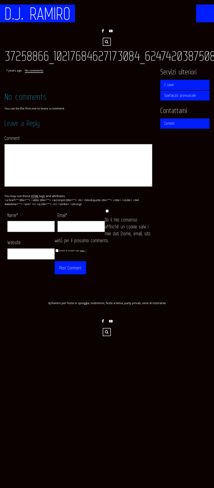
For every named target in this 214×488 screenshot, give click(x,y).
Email (62, 215)
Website (14, 242)
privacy (82, 250)
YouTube (111, 31)
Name (12, 215)
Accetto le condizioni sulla (72, 250)
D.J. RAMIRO (37, 13)
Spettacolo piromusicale (180, 95)
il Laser (169, 84)
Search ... (107, 42)
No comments (34, 70)
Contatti (169, 123)
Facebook (103, 31)
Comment (12, 138)
